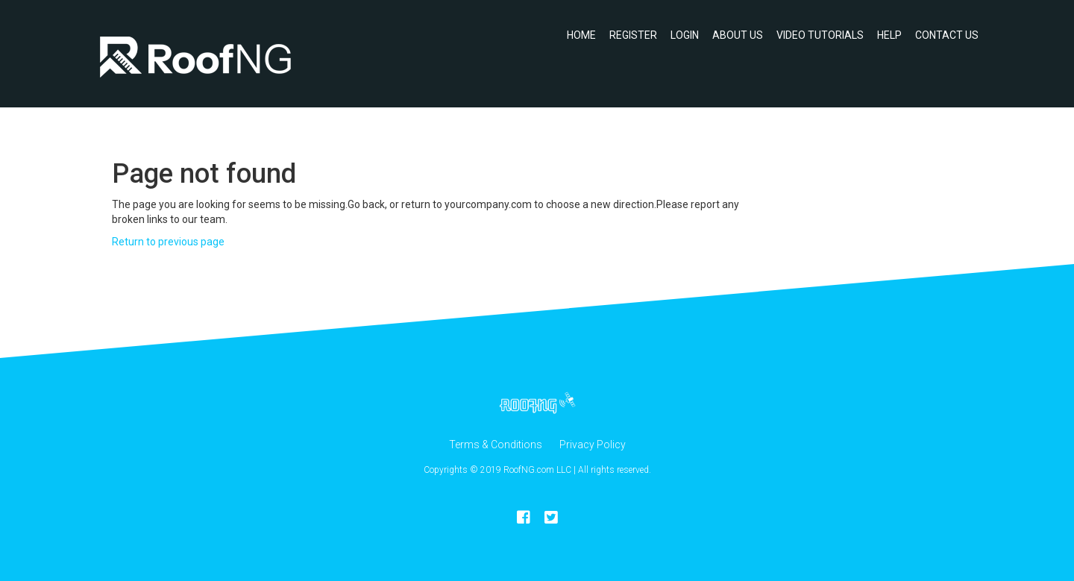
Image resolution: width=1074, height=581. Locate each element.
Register (633, 35)
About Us (737, 35)
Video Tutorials (820, 35)
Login (685, 35)
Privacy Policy (592, 444)
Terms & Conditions (495, 444)
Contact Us (947, 35)
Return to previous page (168, 242)
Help (889, 35)
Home (581, 35)
